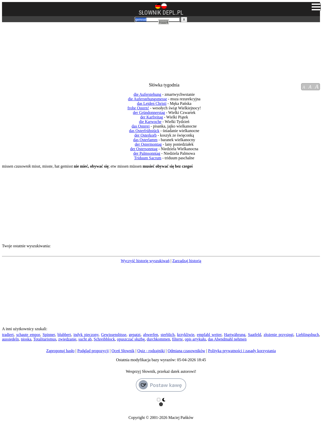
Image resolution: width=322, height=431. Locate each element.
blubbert (64, 334)
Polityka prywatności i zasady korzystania (242, 351)
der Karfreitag (151, 117)
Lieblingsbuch (307, 334)
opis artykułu (195, 339)
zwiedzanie (67, 339)
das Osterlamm (145, 140)
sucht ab (85, 339)
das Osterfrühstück (144, 131)
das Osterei (141, 126)
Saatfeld (254, 334)
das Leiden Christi (151, 103)
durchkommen (158, 339)
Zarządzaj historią (186, 261)
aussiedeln (10, 339)
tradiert (8, 334)
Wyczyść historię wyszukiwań (145, 261)
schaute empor (28, 334)
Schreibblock (104, 339)
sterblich (168, 334)
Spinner (49, 334)
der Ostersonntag (143, 149)
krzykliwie (185, 334)
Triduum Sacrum (147, 158)
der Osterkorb (145, 135)
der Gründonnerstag (149, 112)
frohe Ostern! (138, 108)
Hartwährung (234, 334)
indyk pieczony (85, 334)
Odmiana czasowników (186, 351)
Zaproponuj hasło (60, 351)
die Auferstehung (147, 94)
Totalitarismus (44, 339)
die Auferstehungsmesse (147, 99)
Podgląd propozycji (93, 351)
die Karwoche (150, 121)
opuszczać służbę (131, 339)
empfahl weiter (209, 334)
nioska (26, 339)
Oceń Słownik (122, 351)
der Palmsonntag (146, 153)
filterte (177, 339)
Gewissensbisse (113, 334)
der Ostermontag (148, 144)
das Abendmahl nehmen (227, 339)
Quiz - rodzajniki (151, 351)
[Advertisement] (31, 50)
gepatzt (134, 334)
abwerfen (150, 334)
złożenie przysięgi (278, 334)
